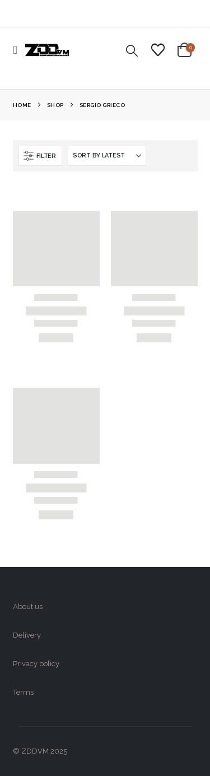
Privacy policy (36, 663)
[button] (19, 49)
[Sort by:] (107, 156)
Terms (23, 692)
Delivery (27, 635)
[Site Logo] (47, 50)
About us (28, 606)
